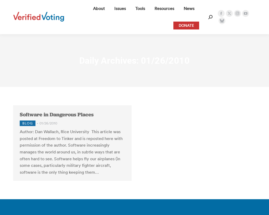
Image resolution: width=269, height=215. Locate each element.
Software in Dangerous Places (57, 114)
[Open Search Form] (210, 17)
